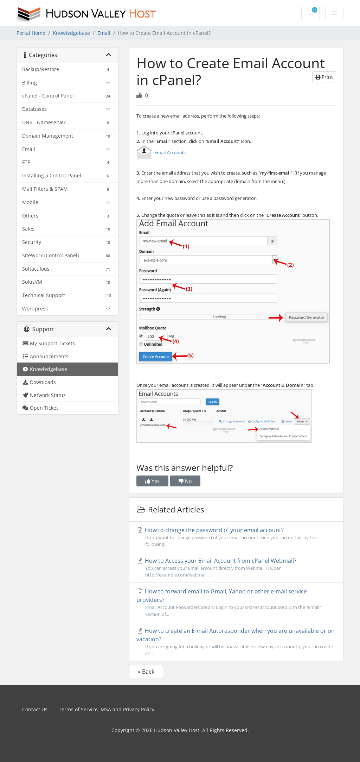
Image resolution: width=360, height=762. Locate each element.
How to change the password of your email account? (236, 537)
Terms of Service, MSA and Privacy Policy (106, 709)
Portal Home (31, 33)
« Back (146, 671)
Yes (152, 481)
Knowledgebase (71, 33)
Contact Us (34, 709)
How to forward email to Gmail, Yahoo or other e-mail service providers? (236, 602)
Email (103, 33)
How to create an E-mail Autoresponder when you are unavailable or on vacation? (236, 642)
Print (324, 77)
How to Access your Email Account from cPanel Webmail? (236, 567)
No (185, 481)
